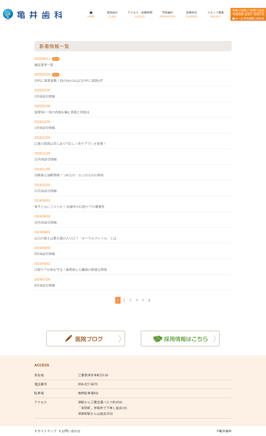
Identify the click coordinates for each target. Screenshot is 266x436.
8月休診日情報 (44, 285)
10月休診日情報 (45, 222)
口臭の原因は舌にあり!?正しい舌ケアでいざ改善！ (70, 143)
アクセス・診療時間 (140, 14)
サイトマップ (46, 431)
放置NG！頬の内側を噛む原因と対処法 (62, 112)
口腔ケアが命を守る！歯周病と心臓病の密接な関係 (70, 269)
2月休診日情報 (44, 96)
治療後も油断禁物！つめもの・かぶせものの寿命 (69, 175)
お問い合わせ (71, 431)
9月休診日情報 (44, 253)
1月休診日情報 (44, 127)
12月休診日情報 (45, 159)
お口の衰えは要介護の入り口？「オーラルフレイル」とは (75, 238)
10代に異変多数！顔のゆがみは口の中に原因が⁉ (68, 80)
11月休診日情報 (45, 191)
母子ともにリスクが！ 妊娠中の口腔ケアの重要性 (69, 206)
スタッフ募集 (216, 14)
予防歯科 (167, 14)
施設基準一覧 (43, 64)
